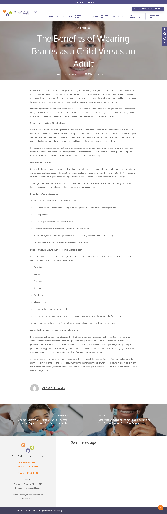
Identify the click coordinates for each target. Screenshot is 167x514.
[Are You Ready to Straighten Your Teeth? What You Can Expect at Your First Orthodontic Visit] (42, 420)
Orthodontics (83, 27)
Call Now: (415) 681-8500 (83, 2)
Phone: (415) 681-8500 (28, 473)
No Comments (103, 74)
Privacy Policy (57, 511)
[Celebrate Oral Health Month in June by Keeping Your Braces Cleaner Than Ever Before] (125, 420)
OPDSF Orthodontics (67, 74)
